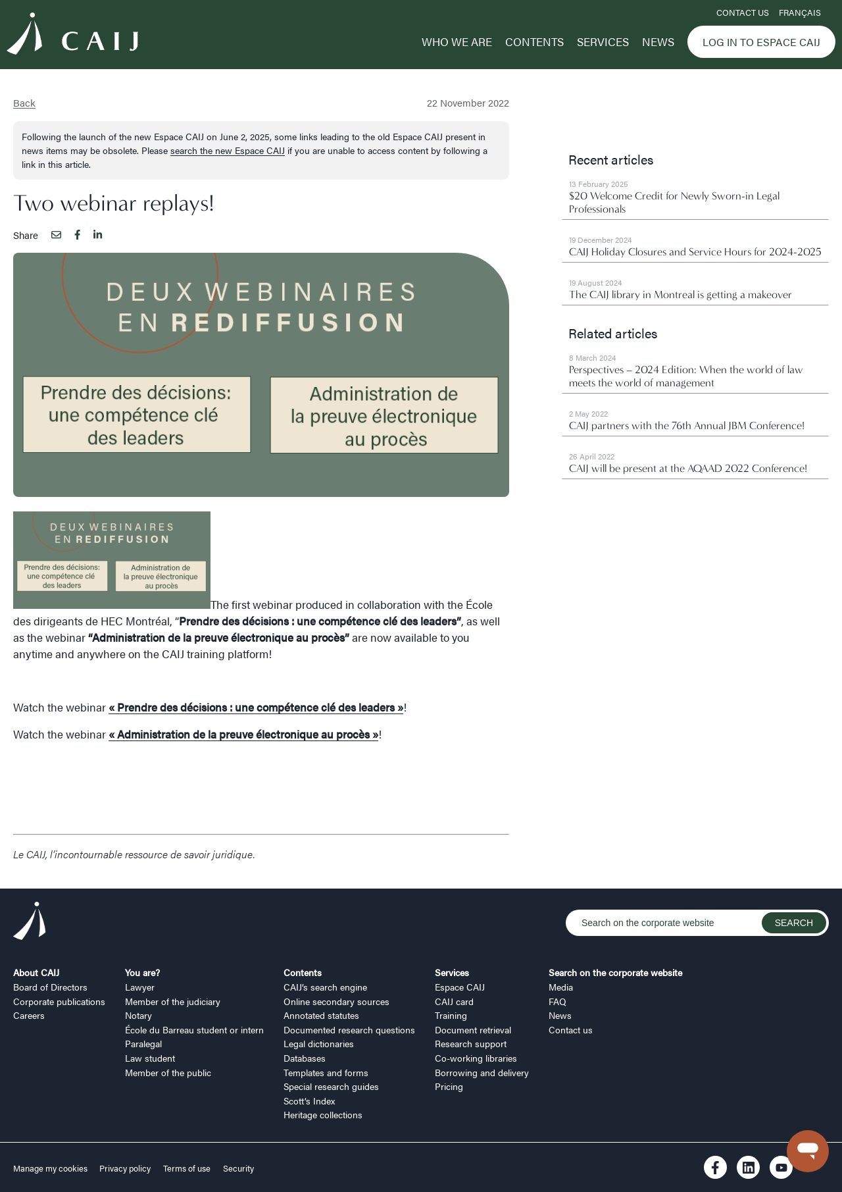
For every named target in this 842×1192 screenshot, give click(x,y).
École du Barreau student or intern (194, 1029)
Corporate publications (59, 1001)
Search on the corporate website (615, 972)
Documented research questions (349, 1029)
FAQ (557, 1001)
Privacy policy (125, 1168)
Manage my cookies (51, 1168)
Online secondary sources (336, 1001)
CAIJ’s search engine (325, 986)
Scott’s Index (309, 1100)
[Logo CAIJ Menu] (72, 36)
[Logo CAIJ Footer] (29, 923)
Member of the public (168, 1072)
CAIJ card (454, 1001)
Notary (138, 1015)
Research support (471, 1043)
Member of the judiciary (172, 1001)
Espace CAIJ (460, 986)
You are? (142, 972)
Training (451, 1015)
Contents (534, 41)
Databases (305, 1057)
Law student (150, 1057)
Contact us (742, 12)
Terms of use (186, 1168)
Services (603, 41)
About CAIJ (36, 972)
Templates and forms (326, 1072)
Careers (29, 1015)
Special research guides (331, 1086)
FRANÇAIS (800, 12)
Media (561, 986)
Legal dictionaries (319, 1043)
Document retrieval (473, 1029)
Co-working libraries (476, 1057)
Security (238, 1168)
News (658, 41)
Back (24, 102)
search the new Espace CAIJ (227, 150)
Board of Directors (50, 986)
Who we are (457, 41)
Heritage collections (323, 1114)
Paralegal (143, 1043)
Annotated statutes (321, 1015)
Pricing (449, 1086)
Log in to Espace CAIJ (761, 41)
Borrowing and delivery (482, 1072)
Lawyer (140, 986)
